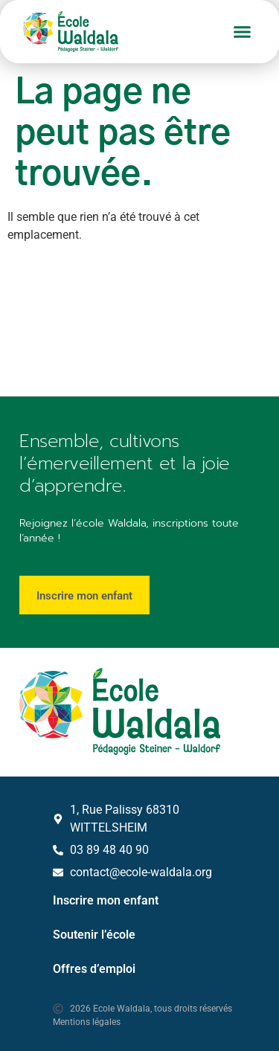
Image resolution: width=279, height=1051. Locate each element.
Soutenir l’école (94, 935)
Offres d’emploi (94, 969)
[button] (242, 32)
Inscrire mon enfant (105, 900)
